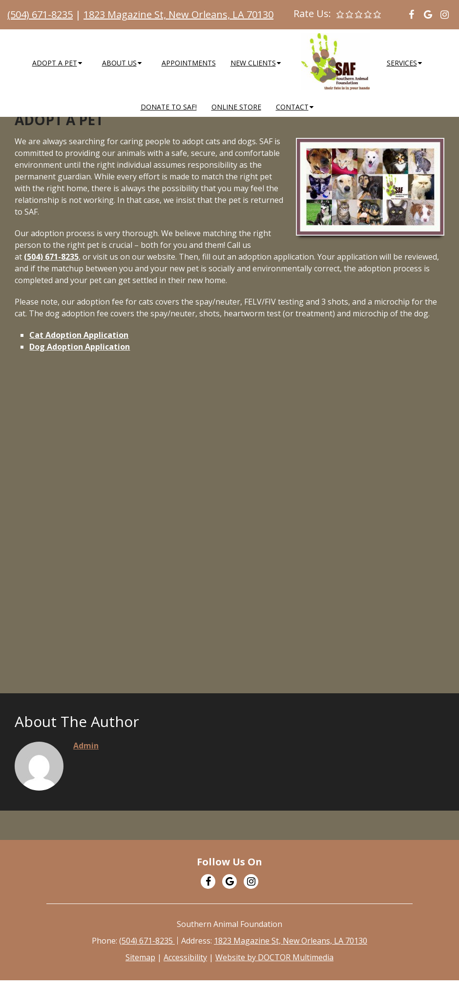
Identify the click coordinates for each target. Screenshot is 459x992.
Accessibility (185, 957)
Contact (292, 106)
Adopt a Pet (54, 62)
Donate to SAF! (169, 106)
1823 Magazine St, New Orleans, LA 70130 (178, 14)
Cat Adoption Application (78, 335)
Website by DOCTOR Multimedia (274, 957)
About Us (119, 62)
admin (86, 745)
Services (402, 62)
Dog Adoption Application (79, 346)
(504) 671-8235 (40, 14)
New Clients (253, 62)
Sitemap (140, 957)
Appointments (189, 62)
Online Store (236, 106)
